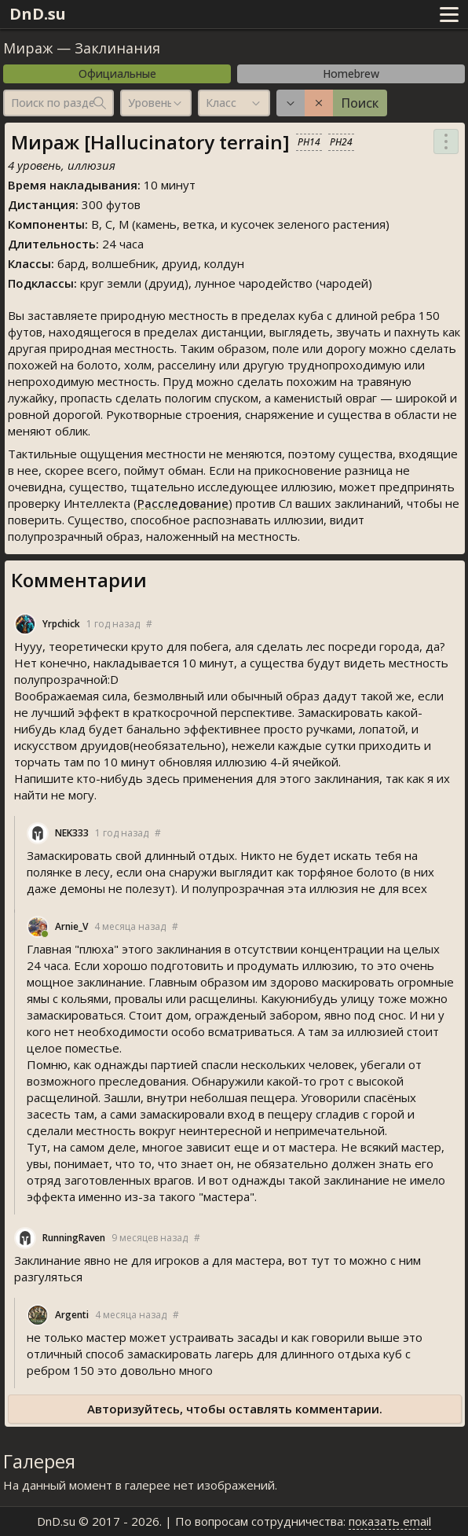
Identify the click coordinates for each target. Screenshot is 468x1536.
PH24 (341, 142)
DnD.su (37, 13)
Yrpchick (61, 623)
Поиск (359, 103)
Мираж (28, 48)
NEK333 (72, 833)
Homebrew (351, 73)
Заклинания (117, 48)
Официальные (117, 73)
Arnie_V (71, 926)
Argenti (72, 1314)
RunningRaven (73, 1237)
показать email (390, 1521)
